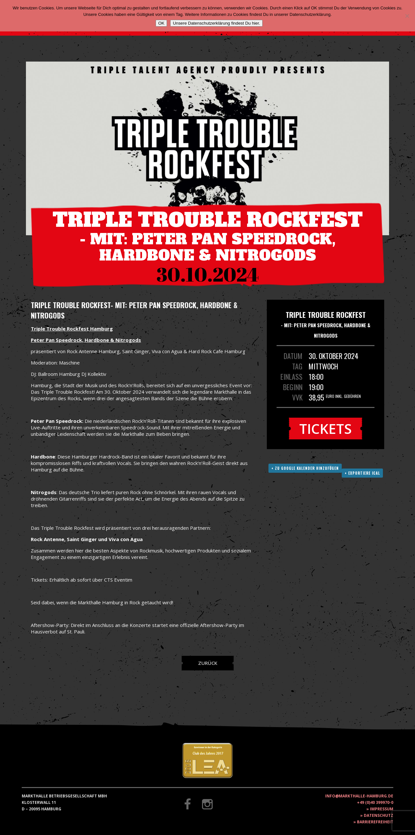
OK (161, 23)
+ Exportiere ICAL (362, 473)
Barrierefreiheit (375, 822)
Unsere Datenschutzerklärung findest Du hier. (216, 23)
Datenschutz (378, 815)
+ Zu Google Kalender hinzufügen (305, 468)
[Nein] (407, 16)
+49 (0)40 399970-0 (375, 802)
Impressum (381, 809)
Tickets (325, 428)
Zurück (207, 663)
